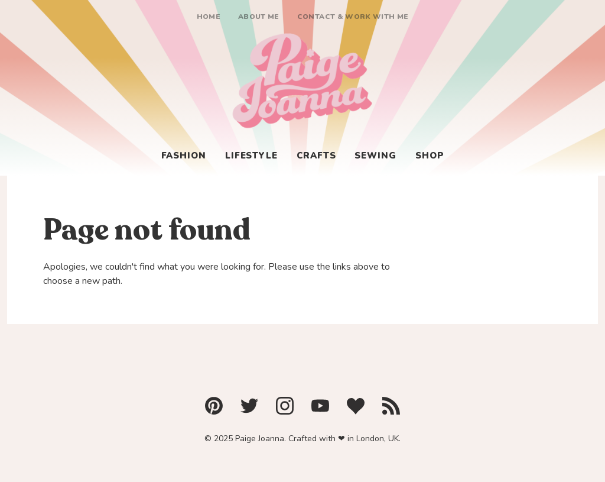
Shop (429, 155)
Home (208, 16)
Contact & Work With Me (353, 16)
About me (258, 16)
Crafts (316, 155)
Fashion (183, 155)
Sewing (375, 155)
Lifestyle (251, 155)
